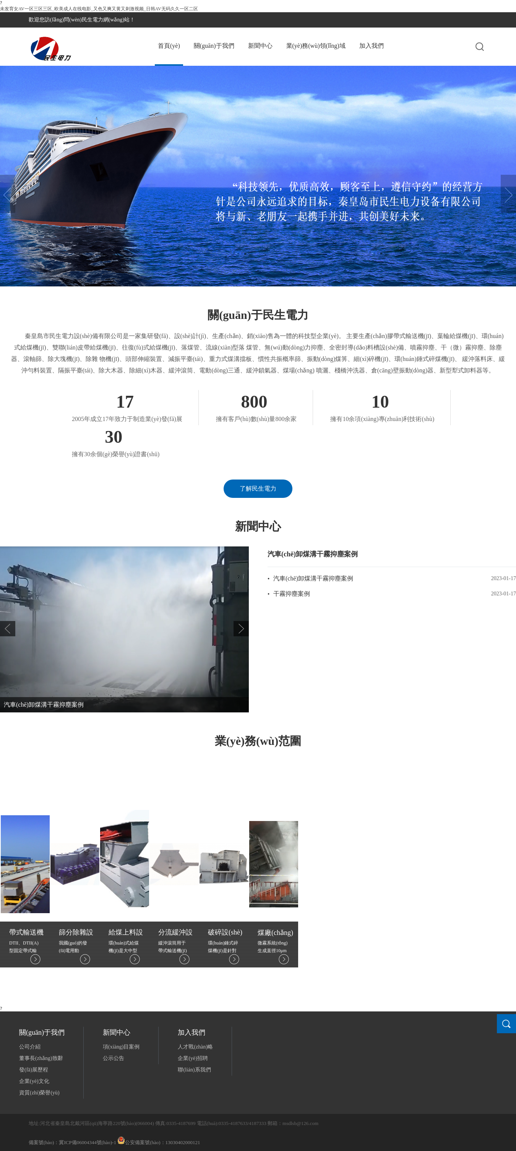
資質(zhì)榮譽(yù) (39, 1093)
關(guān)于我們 (214, 45)
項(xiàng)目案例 (121, 1047)
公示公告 (113, 1058)
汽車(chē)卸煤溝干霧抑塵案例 (44, 704)
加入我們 (371, 45)
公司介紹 (30, 1047)
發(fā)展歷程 (33, 1070)
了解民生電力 (258, 488)
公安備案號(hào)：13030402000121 (158, 1142)
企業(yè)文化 (34, 1081)
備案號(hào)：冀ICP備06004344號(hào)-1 (72, 1142)
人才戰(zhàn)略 (195, 1047)
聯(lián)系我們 (194, 1070)
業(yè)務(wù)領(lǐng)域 (316, 45)
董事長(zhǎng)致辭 (41, 1058)
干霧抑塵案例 (291, 593)
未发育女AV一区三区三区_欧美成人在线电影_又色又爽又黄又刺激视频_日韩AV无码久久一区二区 (99, 8)
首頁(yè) (169, 45)
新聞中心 (260, 45)
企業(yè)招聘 (193, 1058)
